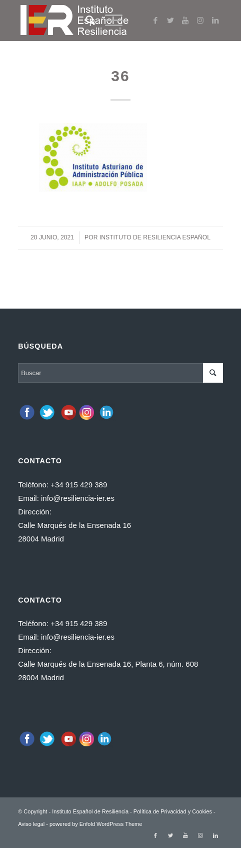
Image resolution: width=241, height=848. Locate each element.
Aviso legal (31, 824)
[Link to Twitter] (170, 20)
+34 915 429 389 (78, 484)
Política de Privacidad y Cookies (173, 811)
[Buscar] (85, 21)
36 (120, 76)
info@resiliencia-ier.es (77, 498)
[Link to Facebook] (155, 20)
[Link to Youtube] (185, 20)
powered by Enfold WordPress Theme (96, 824)
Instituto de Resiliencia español (155, 237)
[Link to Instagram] (200, 20)
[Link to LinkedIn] (215, 20)
